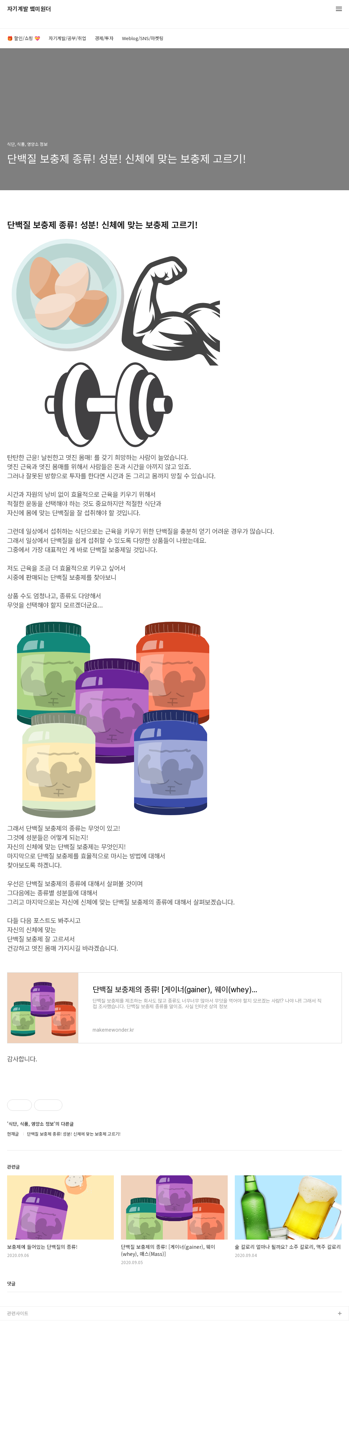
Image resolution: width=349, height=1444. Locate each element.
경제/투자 (104, 38)
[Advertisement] (174, 1129)
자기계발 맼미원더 (29, 9)
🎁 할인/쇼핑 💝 (23, 38)
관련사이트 (17, 1412)
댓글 (11, 1382)
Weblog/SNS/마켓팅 (143, 38)
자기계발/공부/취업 (67, 38)
